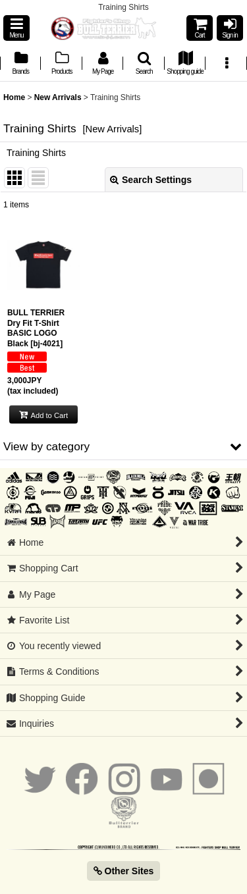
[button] (16, 28)
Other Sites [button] (124, 871)
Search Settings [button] (151, 179)
